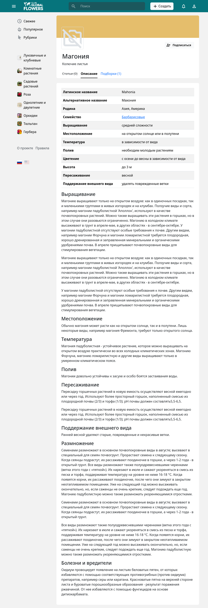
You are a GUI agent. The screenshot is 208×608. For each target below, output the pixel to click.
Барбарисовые (133, 117)
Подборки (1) (111, 73)
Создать (162, 6)
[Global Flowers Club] (35, 6)
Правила (42, 148)
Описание (89, 73)
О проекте (25, 148)
